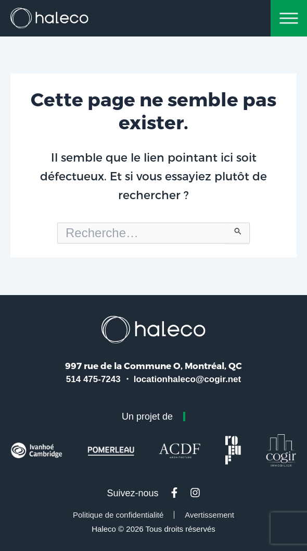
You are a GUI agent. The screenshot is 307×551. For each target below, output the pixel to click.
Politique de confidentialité (118, 514)
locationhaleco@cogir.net (187, 379)
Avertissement (209, 514)
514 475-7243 (93, 379)
